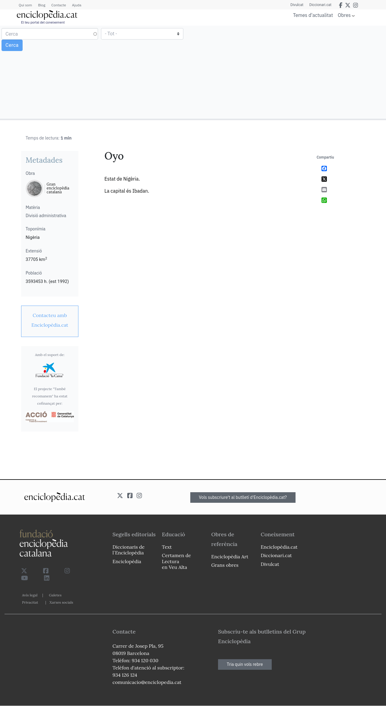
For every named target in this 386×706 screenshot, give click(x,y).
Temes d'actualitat (313, 15)
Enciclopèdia (126, 561)
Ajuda (76, 5)
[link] (50, 320)
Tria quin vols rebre (245, 664)
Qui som (25, 5)
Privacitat (30, 602)
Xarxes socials (61, 602)
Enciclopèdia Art (229, 557)
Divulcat (296, 5)
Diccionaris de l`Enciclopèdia (128, 550)
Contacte (58, 5)
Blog (41, 5)
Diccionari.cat (320, 5)
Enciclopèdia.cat (279, 547)
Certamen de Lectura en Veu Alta (176, 561)
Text (167, 547)
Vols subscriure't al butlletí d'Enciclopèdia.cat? (243, 497)
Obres (344, 15)
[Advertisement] (288, 72)
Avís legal (29, 595)
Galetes (55, 595)
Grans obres (225, 565)
